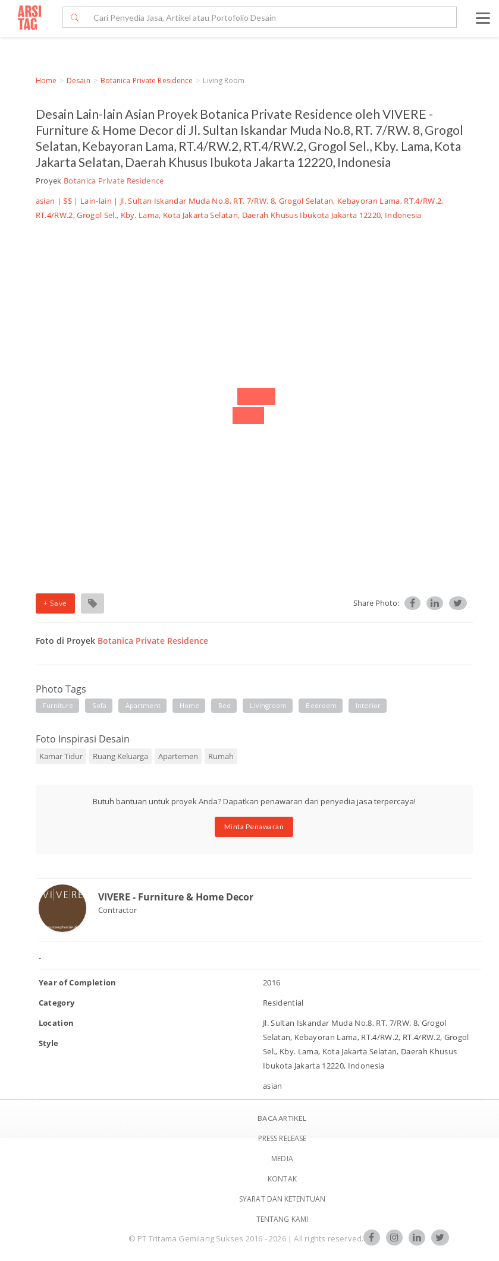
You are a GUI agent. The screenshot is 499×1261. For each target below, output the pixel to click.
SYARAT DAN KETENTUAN (282, 1199)
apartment (143, 705)
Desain (78, 80)
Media (282, 1158)
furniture (58, 705)
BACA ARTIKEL (282, 1118)
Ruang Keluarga (120, 756)
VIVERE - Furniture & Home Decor (175, 896)
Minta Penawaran (254, 826)
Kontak (282, 1179)
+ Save (55, 603)
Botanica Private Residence (147, 80)
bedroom (321, 705)
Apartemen (178, 756)
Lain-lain (96, 200)
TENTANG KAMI (282, 1219)
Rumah (221, 756)
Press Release (282, 1138)
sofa (99, 705)
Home (46, 80)
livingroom (268, 705)
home (189, 705)
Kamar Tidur (61, 756)
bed (224, 705)
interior (368, 705)
